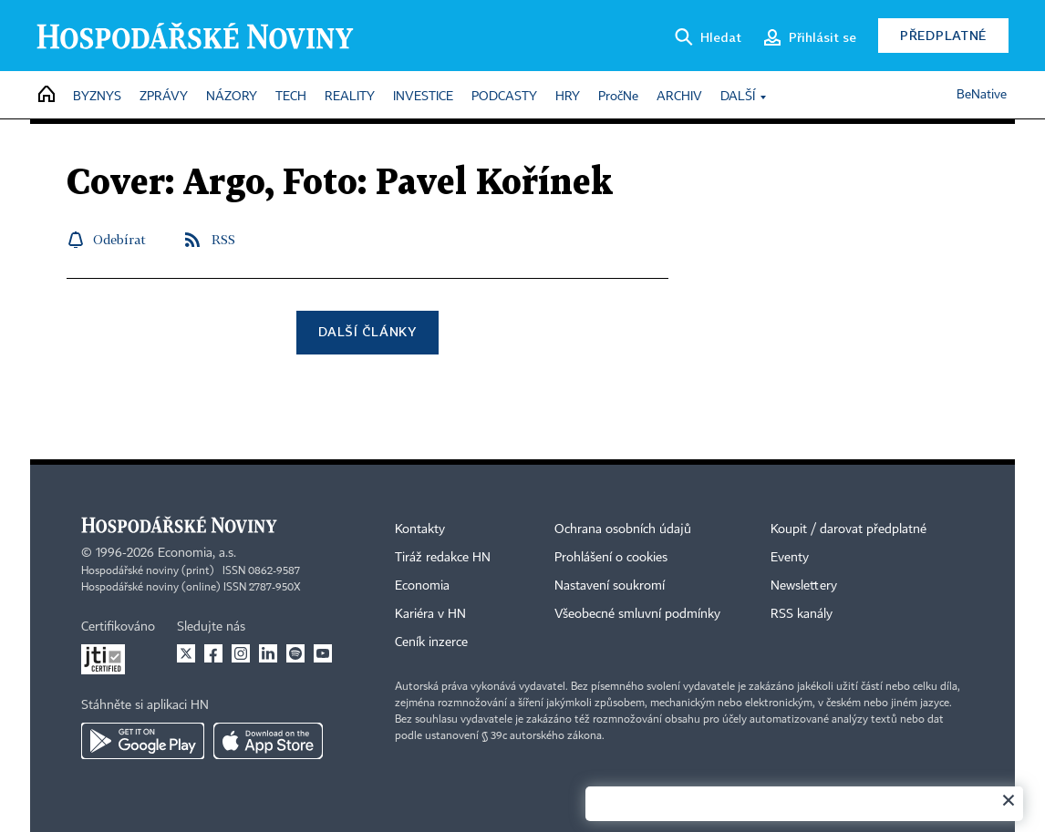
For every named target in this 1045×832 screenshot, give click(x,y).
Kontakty (420, 529)
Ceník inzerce (431, 642)
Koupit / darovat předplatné (848, 529)
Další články (367, 331)
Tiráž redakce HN (443, 557)
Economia (422, 586)
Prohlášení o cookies (610, 557)
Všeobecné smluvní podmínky (637, 614)
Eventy (790, 557)
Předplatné (943, 35)
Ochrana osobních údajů (622, 529)
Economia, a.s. (197, 553)
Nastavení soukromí (609, 586)
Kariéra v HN (430, 614)
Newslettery (804, 586)
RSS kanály (802, 614)
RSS (223, 239)
